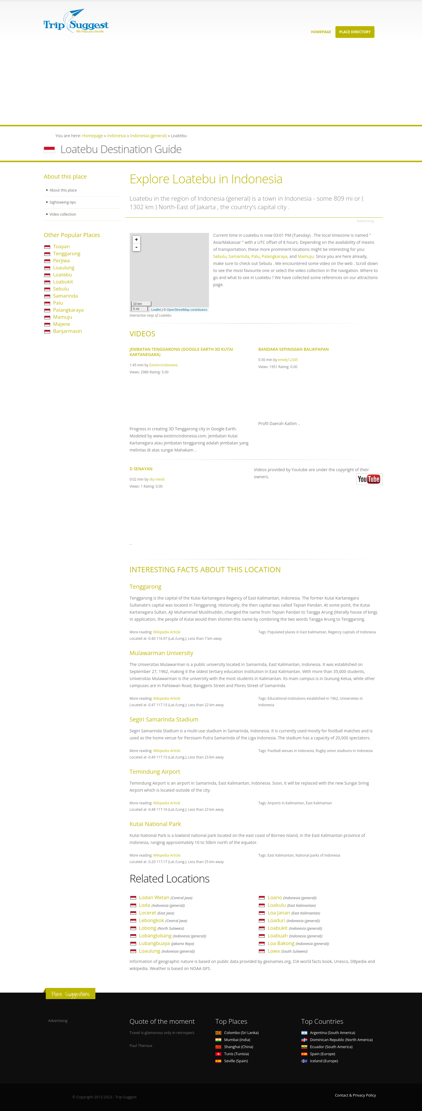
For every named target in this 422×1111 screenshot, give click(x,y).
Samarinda (65, 295)
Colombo (237, 1032)
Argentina (328, 1032)
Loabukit (63, 281)
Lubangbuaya (166, 943)
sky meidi (157, 479)
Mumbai (232, 1039)
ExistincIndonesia (163, 364)
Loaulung (63, 267)
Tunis (232, 1053)
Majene (61, 323)
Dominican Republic (337, 1039)
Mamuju (62, 316)
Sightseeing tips (63, 202)
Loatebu (62, 274)
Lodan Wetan (166, 897)
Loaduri (294, 920)
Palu (58, 302)
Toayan (61, 246)
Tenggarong (66, 253)
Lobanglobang (172, 935)
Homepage (321, 31)
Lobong (161, 927)
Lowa (288, 950)
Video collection (63, 214)
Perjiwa (61, 260)
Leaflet (156, 309)
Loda (162, 905)
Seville (231, 1060)
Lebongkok (163, 920)
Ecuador (327, 1046)
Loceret (156, 912)
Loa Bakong (298, 943)
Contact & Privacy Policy (355, 1095)
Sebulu (61, 288)
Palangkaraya (68, 309)
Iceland (319, 1060)
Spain (318, 1053)
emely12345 (288, 359)
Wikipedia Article (166, 632)
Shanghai (234, 1046)
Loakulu (292, 905)
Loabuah (295, 935)
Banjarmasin (67, 331)
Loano (292, 897)
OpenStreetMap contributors (187, 309)
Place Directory (355, 31)
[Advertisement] (176, 84)
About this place (63, 190)
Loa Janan (294, 912)
